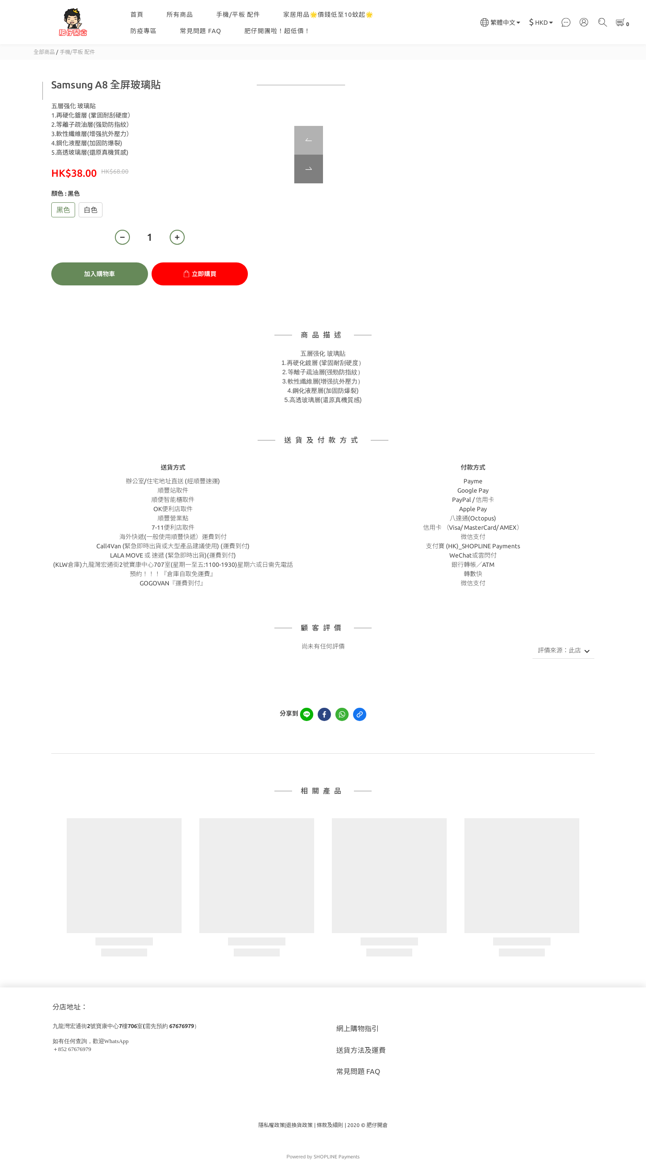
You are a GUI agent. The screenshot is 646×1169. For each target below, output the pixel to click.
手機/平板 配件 (238, 14)
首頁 (137, 14)
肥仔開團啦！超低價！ (277, 30)
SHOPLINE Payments (337, 1156)
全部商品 (44, 52)
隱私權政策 (271, 1125)
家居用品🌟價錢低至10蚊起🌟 (328, 14)
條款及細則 (330, 1125)
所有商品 (180, 14)
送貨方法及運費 (361, 1050)
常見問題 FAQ (200, 30)
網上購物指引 (357, 1028)
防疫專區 (143, 30)
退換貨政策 (299, 1125)
